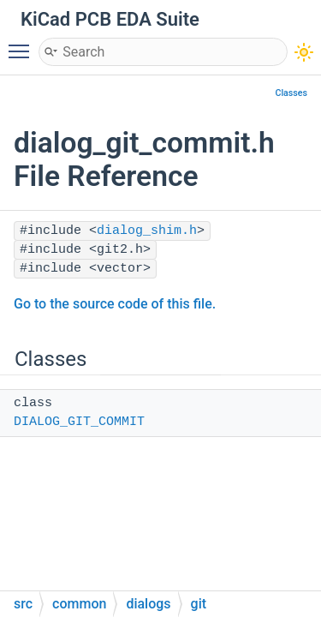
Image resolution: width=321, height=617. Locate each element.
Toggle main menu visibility (23, 43)
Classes (291, 93)
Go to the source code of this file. (115, 304)
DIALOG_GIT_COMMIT (79, 422)
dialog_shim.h (147, 231)
